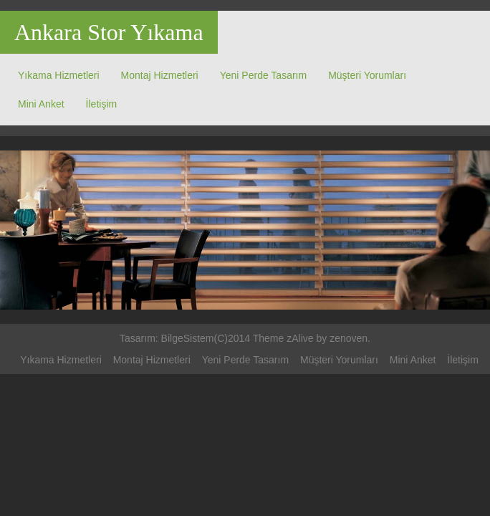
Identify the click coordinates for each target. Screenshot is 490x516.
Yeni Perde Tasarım (263, 75)
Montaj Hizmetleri (159, 75)
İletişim (101, 104)
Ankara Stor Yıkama (108, 32)
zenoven (349, 338)
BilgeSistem (187, 338)
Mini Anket (41, 104)
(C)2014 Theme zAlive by (272, 338)
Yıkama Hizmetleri (59, 75)
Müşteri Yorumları (367, 75)
